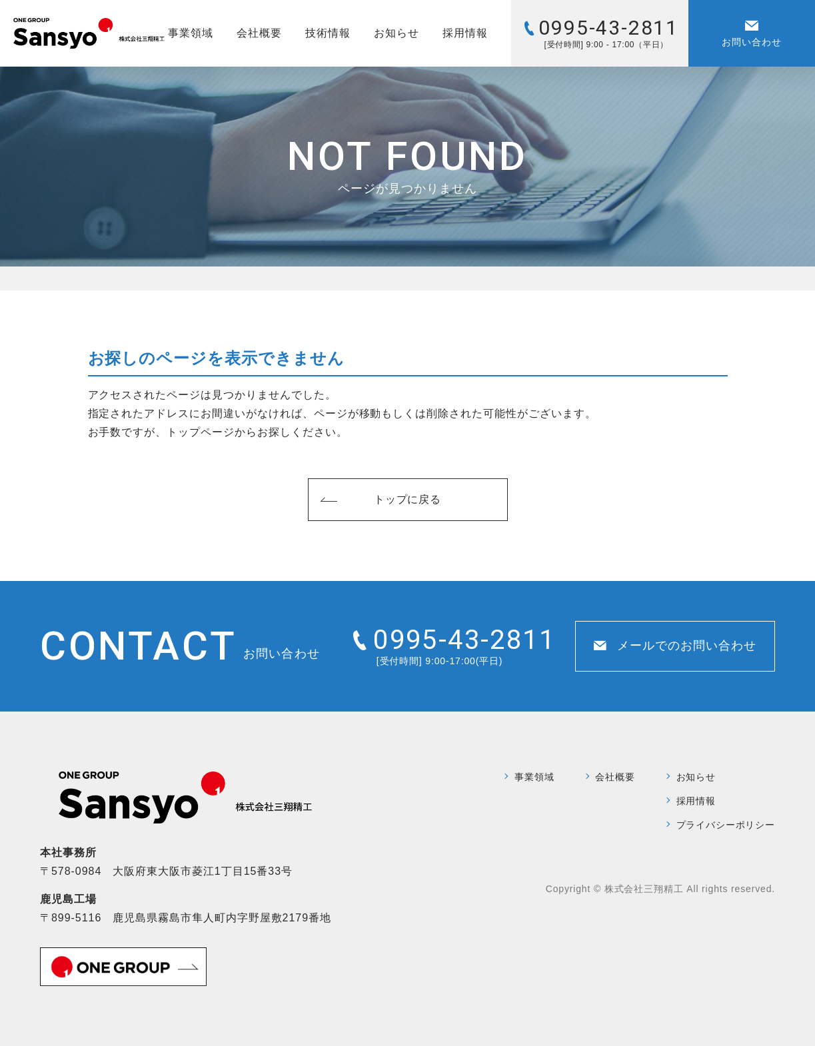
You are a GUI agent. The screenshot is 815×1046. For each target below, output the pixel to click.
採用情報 (465, 33)
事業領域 (190, 33)
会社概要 (259, 33)
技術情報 (328, 33)
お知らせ (396, 33)
